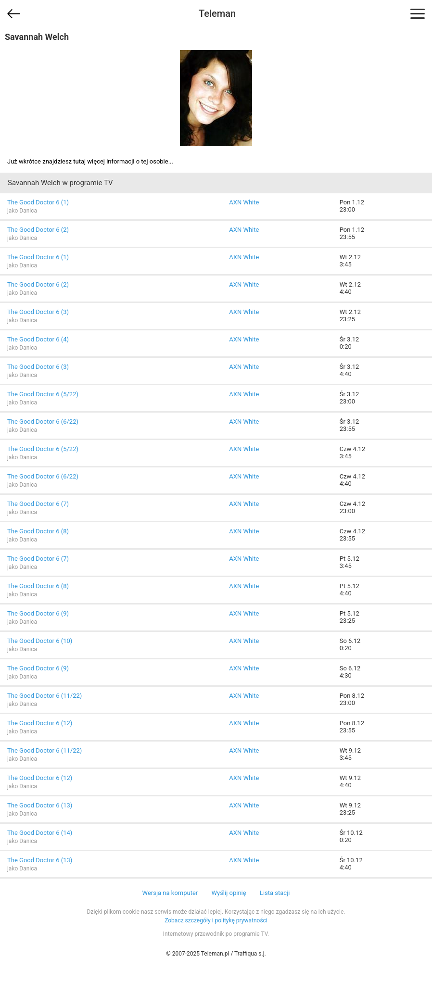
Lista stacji (275, 892)
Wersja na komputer (170, 892)
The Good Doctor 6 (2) (38, 229)
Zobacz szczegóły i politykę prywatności (216, 920)
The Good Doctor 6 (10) (39, 640)
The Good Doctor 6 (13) (39, 805)
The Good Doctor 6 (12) (39, 723)
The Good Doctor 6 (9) (38, 613)
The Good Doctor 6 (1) (38, 202)
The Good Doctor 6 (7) (38, 503)
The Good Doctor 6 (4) (38, 339)
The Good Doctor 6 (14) (39, 832)
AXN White (244, 202)
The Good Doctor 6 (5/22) (42, 394)
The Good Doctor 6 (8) (38, 531)
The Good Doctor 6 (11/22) (44, 695)
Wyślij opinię (228, 892)
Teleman (217, 13)
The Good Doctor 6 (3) (38, 311)
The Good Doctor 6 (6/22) (42, 421)
